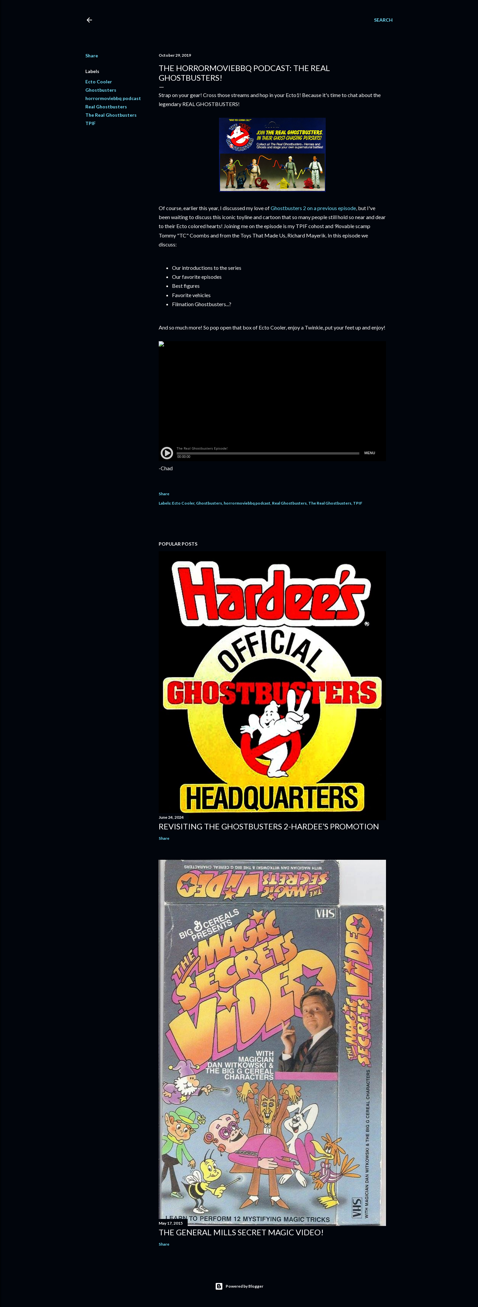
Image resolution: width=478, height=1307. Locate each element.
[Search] (383, 20)
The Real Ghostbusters (111, 115)
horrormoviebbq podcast (113, 98)
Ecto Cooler (98, 81)
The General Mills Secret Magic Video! (241, 1232)
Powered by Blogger (239, 1286)
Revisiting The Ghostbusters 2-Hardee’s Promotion (269, 826)
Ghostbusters (100, 90)
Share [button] (91, 55)
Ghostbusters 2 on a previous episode (313, 208)
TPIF (90, 123)
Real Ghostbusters (106, 106)
